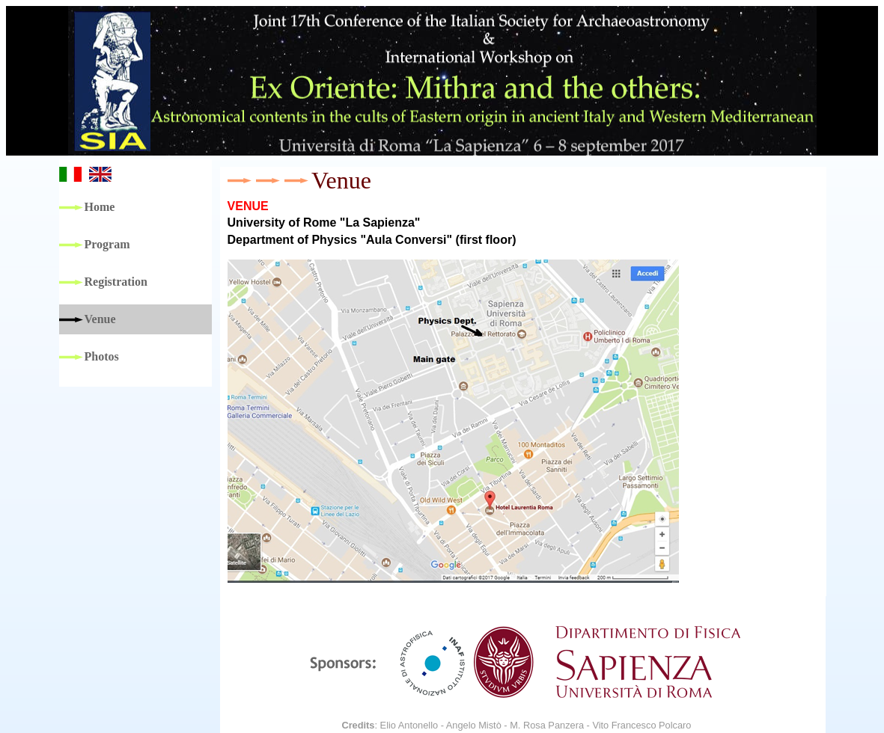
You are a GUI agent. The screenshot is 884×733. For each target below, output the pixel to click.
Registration (116, 281)
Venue (100, 319)
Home (100, 206)
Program (107, 244)
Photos (102, 356)
